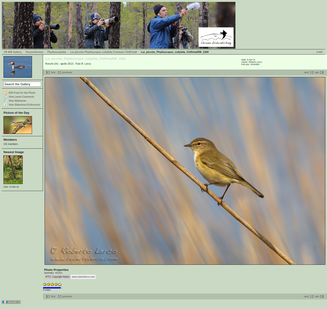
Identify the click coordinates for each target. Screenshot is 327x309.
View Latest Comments (21, 97)
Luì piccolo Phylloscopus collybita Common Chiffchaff (103, 52)
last (317, 72)
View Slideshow (17, 100)
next (306, 72)
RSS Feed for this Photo (22, 93)
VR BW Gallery (13, 52)
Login (319, 52)
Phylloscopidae (56, 52)
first (53, 72)
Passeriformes (34, 52)
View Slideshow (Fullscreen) (24, 104)
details (59, 273)
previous (67, 72)
